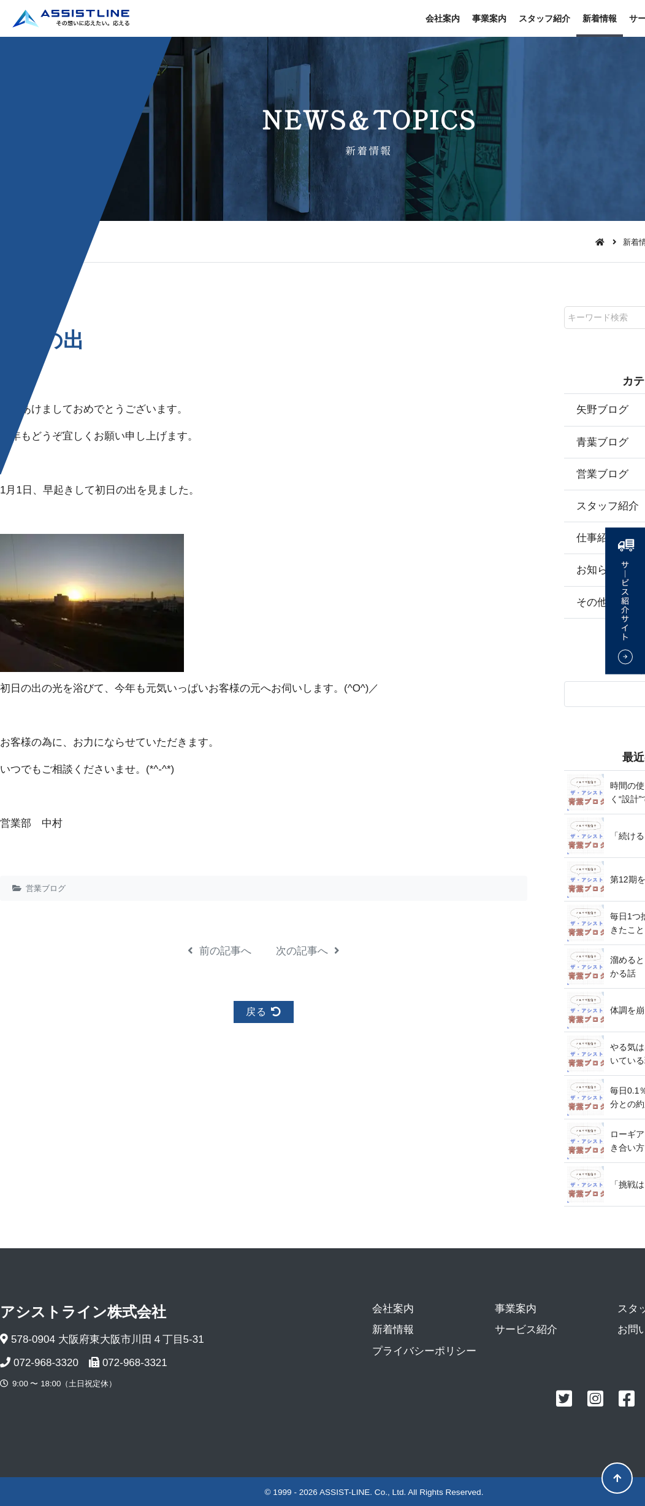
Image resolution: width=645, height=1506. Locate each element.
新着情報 (599, 18)
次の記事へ (308, 951)
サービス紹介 (526, 1329)
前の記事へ (219, 951)
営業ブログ (46, 888)
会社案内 (443, 18)
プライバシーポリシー (424, 1351)
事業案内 (489, 18)
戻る (263, 1012)
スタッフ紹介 (544, 18)
